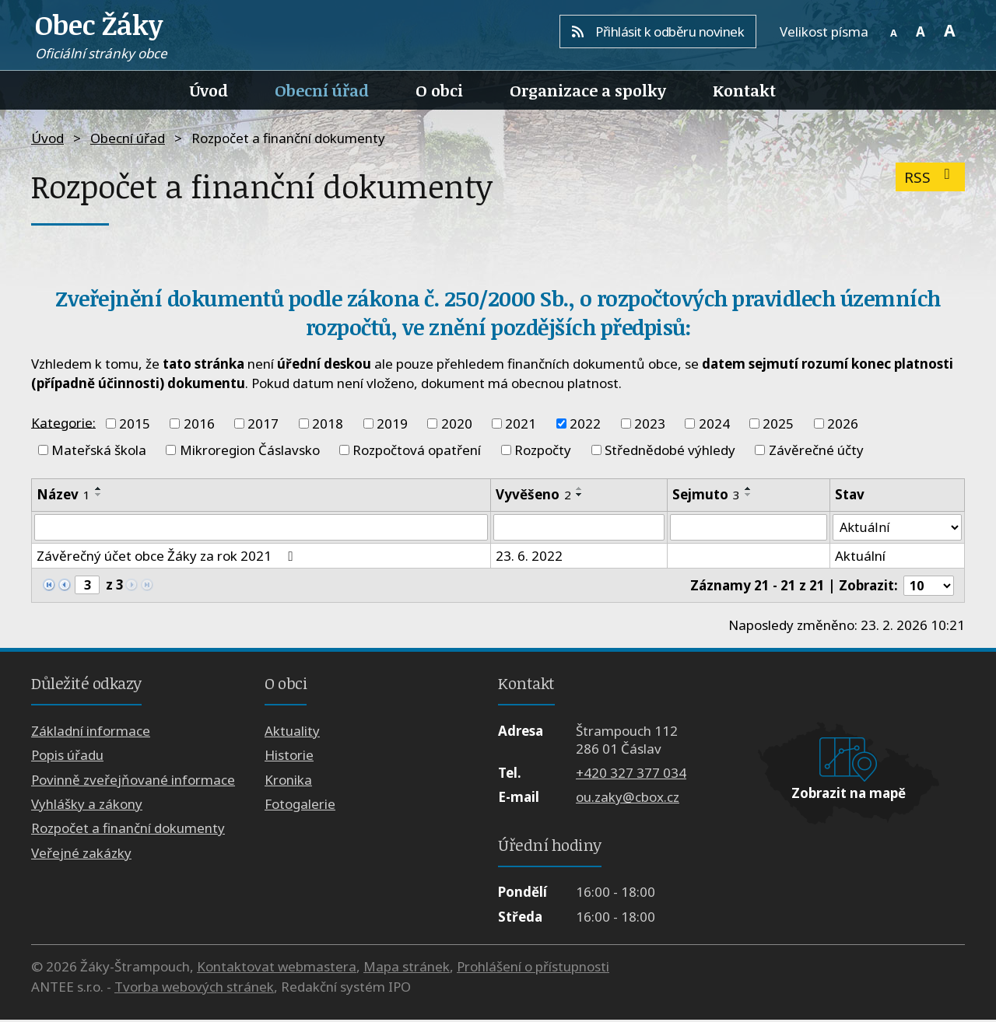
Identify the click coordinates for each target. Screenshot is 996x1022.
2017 (263, 423)
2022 (585, 423)
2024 (714, 423)
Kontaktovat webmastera (276, 969)
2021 (520, 423)
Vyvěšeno (533, 494)
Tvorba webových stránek (194, 988)
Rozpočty (542, 450)
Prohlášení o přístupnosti (533, 969)
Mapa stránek (406, 969)
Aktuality (292, 732)
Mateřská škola (98, 450)
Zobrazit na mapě (848, 795)
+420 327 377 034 (631, 775)
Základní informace (90, 732)
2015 (134, 423)
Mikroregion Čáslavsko (250, 450)
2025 (778, 423)
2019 (392, 423)
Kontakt (744, 90)
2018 (327, 423)
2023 (649, 423)
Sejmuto (705, 494)
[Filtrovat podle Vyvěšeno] (579, 528)
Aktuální (860, 557)
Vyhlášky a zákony (86, 806)
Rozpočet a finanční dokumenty (128, 830)
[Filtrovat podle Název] (261, 528)
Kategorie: (63, 422)
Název (63, 494)
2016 (199, 423)
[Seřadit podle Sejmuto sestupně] (747, 495)
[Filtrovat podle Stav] (897, 528)
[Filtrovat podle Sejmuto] (748, 528)
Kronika (288, 781)
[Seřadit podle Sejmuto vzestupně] (747, 488)
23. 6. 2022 (529, 557)
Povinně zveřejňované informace (133, 781)
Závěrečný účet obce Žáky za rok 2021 (167, 557)
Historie (289, 757)
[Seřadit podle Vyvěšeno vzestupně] (579, 488)
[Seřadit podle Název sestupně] (98, 495)
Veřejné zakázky (81, 854)
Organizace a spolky (588, 90)
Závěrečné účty (816, 450)
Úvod (209, 90)
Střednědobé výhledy (670, 450)
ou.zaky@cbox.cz (627, 799)
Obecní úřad (322, 90)
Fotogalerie (300, 806)
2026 (842, 423)
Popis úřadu (67, 757)
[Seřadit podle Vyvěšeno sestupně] (579, 495)
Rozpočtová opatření (416, 450)
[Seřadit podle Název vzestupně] (98, 488)
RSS (930, 177)
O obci (439, 90)
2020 (456, 423)
